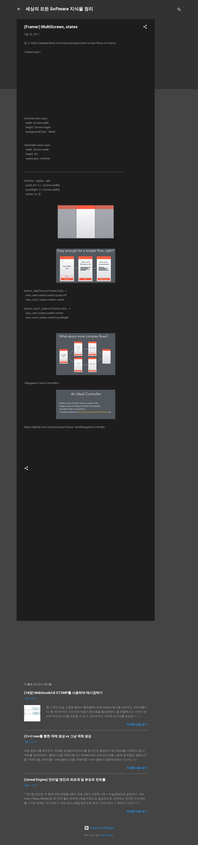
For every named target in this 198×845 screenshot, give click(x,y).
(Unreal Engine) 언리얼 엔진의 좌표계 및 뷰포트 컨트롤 (64, 780)
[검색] (179, 10)
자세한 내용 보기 (136, 724)
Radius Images (107, 835)
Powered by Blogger (99, 828)
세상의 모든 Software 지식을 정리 (59, 9)
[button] (145, 27)
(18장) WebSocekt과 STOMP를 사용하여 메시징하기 (63, 693)
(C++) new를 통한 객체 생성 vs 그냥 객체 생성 (57, 736)
